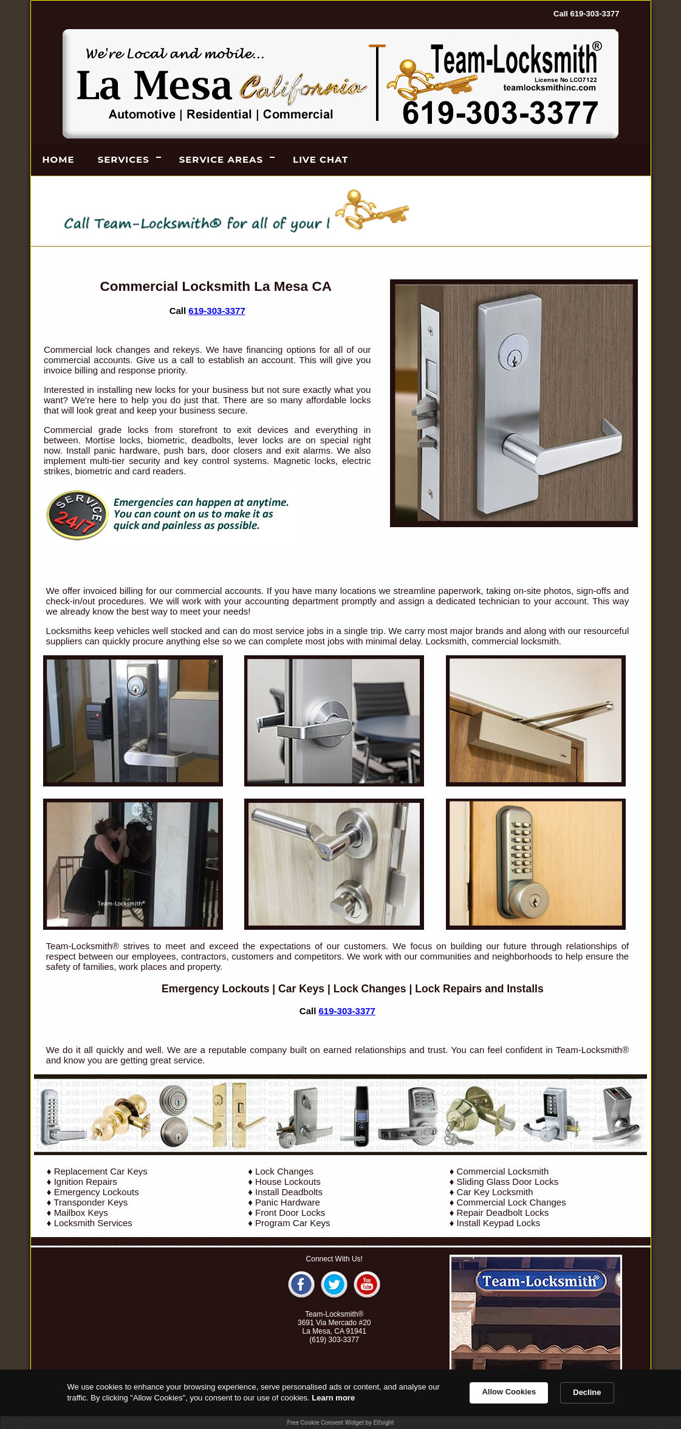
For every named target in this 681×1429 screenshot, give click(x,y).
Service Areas (221, 159)
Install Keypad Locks (499, 1223)
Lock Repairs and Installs (479, 989)
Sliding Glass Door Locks (508, 1181)
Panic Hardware (287, 1202)
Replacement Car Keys (101, 1171)
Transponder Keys (90, 1202)
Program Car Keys (292, 1223)
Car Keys (301, 989)
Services (123, 159)
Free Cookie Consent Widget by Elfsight (340, 1422)
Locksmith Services (93, 1223)
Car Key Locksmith (495, 1192)
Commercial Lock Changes (511, 1202)
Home (59, 159)
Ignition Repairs (85, 1181)
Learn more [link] (333, 1397)
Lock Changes (370, 989)
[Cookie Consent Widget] (340, 1399)
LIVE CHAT (320, 159)
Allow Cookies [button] (509, 1391)
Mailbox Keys (81, 1212)
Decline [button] (587, 1392)
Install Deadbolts (289, 1192)
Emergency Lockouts (215, 989)
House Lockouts (288, 1181)
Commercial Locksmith (503, 1171)
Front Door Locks (290, 1212)
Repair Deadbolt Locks (503, 1212)
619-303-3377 (216, 310)
